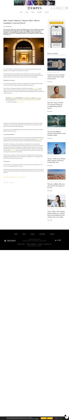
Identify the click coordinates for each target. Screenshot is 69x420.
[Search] (66, 8)
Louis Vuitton (35, 88)
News (21, 12)
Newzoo (39, 139)
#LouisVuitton (13, 97)
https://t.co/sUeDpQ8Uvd (19, 100)
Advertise (40, 244)
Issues (26, 12)
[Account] (51, 8)
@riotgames (24, 97)
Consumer (5, 177)
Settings (56, 418)
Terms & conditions (31, 244)
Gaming (11, 177)
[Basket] (54, 8)
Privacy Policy (21, 244)
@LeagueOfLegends (37, 97)
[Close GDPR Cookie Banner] (61, 418)
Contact (47, 12)
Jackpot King (12, 150)
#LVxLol (24, 100)
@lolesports (30, 97)
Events (32, 12)
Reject (50, 418)
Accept (43, 418)
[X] (57, 240)
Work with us (47, 244)
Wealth (24, 177)
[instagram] (60, 240)
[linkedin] (55, 240)
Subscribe (39, 12)
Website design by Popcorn (34, 245)
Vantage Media (42, 240)
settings (36, 418)
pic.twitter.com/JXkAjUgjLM (35, 100)
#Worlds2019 (28, 100)
